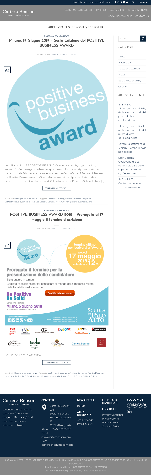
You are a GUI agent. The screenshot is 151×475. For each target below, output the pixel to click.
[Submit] (143, 39)
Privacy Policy (110, 422)
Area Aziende (79, 2)
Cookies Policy (110, 426)
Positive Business (73, 198)
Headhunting (117, 10)
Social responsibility (129, 80)
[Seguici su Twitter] (121, 2)
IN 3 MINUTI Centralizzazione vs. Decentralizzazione (129, 183)
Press (121, 56)
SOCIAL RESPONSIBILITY (120, 16)
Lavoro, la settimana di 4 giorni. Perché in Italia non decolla (132, 147)
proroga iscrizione (58, 376)
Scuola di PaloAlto (30, 202)
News (144, 10)
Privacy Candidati (112, 414)
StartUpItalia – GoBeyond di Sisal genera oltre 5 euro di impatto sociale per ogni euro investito (131, 165)
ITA (141, 2)
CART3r (72, 55)
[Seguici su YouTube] (127, 2)
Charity (122, 86)
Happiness (86, 198)
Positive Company (56, 198)
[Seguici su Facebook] (115, 2)
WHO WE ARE (85, 10)
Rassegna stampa (53, 36)
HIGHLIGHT (125, 62)
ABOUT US (70, 10)
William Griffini (62, 202)
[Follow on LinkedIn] (124, 2)
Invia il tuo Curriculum (99, 2)
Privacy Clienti (110, 418)
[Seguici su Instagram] (118, 2)
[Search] (133, 2)
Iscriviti (81, 405)
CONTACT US (142, 16)
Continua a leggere (57, 188)
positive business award (81, 202)
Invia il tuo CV (85, 423)
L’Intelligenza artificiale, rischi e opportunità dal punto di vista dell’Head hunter (132, 132)
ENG (146, 2)
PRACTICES (100, 10)
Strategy (133, 10)
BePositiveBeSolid (13, 202)
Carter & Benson (47, 202)
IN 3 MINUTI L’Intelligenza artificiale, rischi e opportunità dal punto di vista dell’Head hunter (132, 112)
